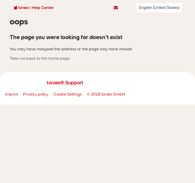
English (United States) (159, 7)
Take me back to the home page (40, 58)
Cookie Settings (68, 94)
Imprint (11, 94)
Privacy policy (35, 94)
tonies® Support (65, 83)
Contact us (116, 8)
